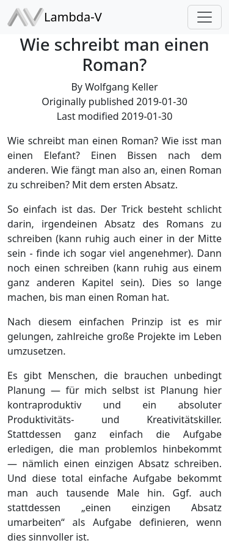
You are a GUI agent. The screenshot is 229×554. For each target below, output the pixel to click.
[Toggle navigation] (204, 17)
